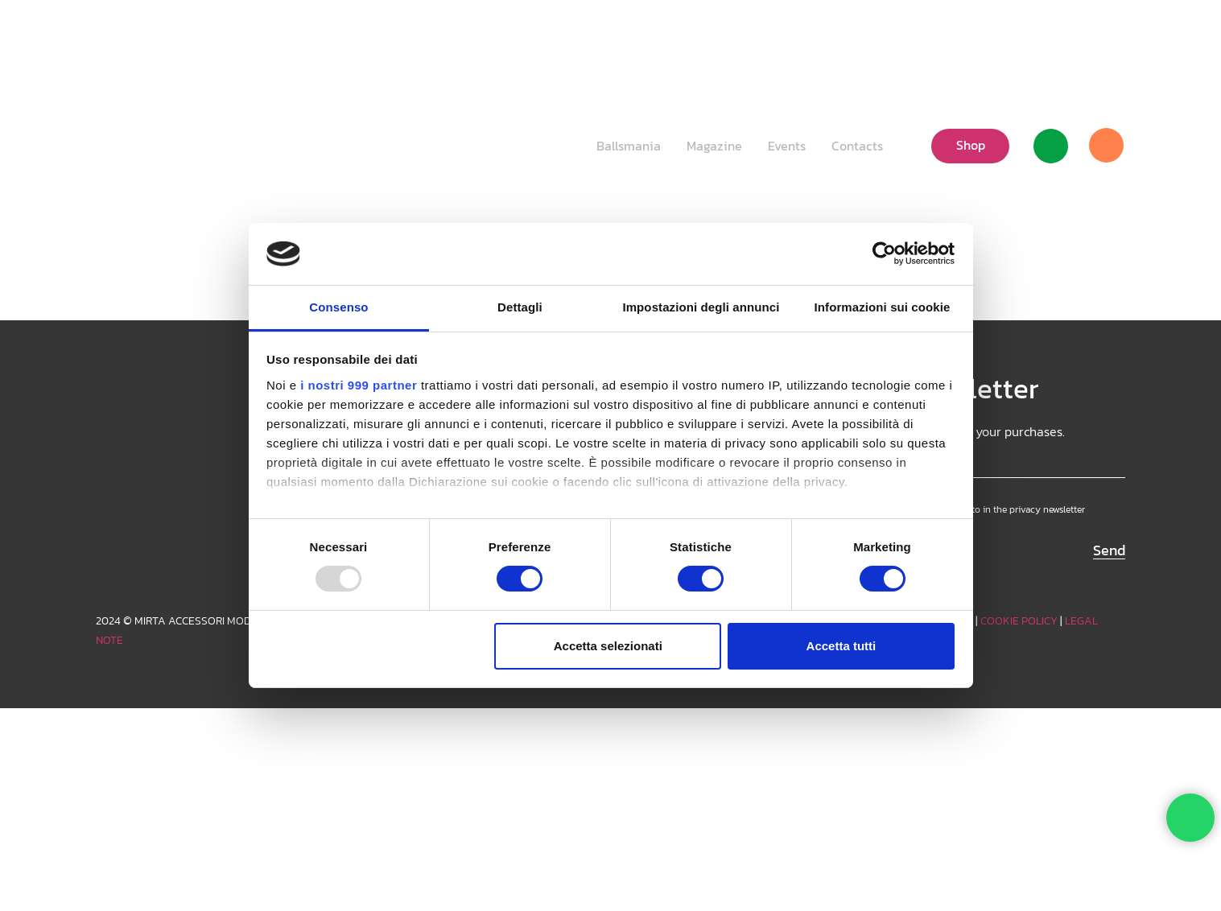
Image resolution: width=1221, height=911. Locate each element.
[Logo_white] (151, 145)
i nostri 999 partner (358, 385)
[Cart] (1105, 145)
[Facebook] (1113, 36)
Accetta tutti (841, 646)
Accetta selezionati (608, 646)
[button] (992, 36)
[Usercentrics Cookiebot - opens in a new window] (884, 253)
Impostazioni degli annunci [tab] (700, 307)
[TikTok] (1087, 36)
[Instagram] (1062, 36)
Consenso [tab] (338, 307)
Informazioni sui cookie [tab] (883, 307)
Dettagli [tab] (519, 307)
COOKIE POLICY (1019, 620)
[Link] (1050, 146)
